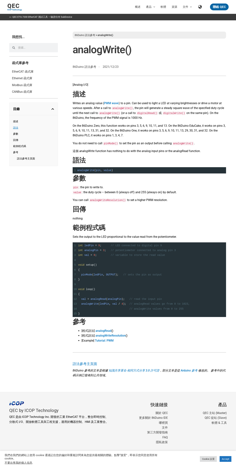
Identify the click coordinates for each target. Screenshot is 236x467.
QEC (13, 5)
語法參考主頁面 (26, 158)
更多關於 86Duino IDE (153, 418)
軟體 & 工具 (219, 423)
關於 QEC (162, 413)
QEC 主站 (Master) (215, 413)
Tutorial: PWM (104, 340)
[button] (153, 7)
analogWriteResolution (111, 335)
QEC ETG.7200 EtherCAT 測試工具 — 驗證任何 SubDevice (42, 17)
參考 (15, 152)
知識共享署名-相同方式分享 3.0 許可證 (134, 370)
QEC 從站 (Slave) (216, 418)
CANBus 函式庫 (22, 91)
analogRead (103, 331)
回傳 (15, 140)
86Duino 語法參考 (85, 35)
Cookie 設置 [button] (208, 459)
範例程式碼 (19, 146)
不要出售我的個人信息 (18, 462)
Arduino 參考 (189, 370)
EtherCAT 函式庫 (23, 71)
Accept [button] (225, 459)
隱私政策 (162, 442)
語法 (15, 127)
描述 (15, 121)
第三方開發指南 (157, 432)
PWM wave (111, 103)
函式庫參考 (20, 63)
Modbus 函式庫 (22, 85)
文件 (165, 427)
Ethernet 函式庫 (22, 78)
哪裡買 (163, 423)
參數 (15, 133)
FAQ (165, 437)
